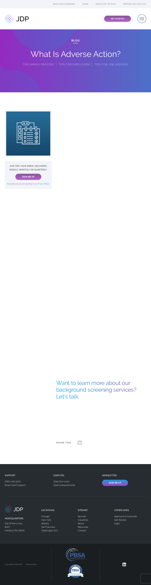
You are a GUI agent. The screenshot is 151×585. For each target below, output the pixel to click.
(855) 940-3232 (13, 481)
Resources (83, 526)
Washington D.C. (49, 530)
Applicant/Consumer (64, 4)
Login (85, 4)
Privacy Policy (43, 184)
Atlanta (45, 523)
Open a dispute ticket (64, 485)
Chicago (45, 516)
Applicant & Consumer (125, 516)
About (81, 523)
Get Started (117, 19)
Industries (83, 519)
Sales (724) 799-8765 (106, 4)
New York (46, 519)
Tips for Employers (74, 62)
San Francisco (48, 526)
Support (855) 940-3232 (134, 4)
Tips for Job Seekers (111, 62)
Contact (82, 530)
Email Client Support (15, 485)
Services (82, 516)
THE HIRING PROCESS (38, 62)
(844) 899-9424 (61, 481)
